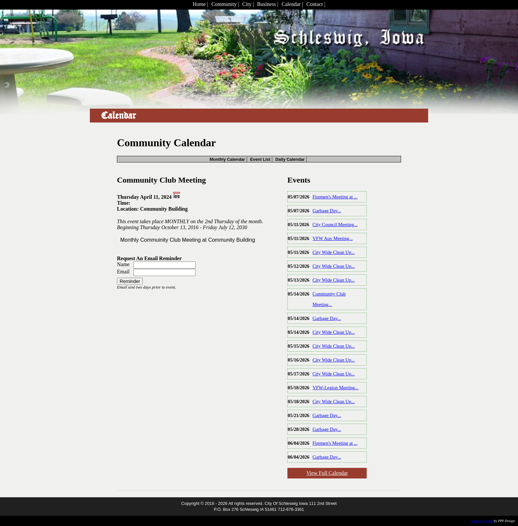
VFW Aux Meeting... (333, 238)
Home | (200, 4)
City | (248, 4)
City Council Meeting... (335, 224)
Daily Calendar (290, 159)
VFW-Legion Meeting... (335, 387)
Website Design (482, 521)
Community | (225, 4)
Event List (260, 159)
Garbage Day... (327, 210)
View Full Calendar (327, 473)
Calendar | (292, 4)
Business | (267, 4)
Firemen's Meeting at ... (335, 196)
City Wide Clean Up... (334, 252)
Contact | (315, 4)
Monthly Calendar (227, 159)
